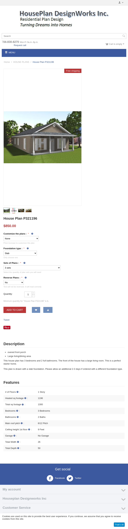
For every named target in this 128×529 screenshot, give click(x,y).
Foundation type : (13, 248)
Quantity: (7, 294)
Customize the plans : (15, 233)
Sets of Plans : (11, 263)
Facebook (56, 478)
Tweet (6, 320)
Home (7, 62)
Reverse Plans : (12, 277)
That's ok (119, 524)
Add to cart (15, 310)
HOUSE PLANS (21, 62)
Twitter (74, 478)
